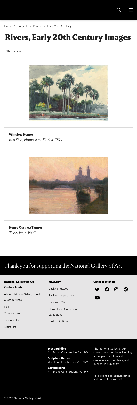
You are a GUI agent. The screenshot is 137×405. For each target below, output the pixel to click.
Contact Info (12, 313)
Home (8, 26)
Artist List (10, 327)
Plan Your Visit (58, 302)
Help (7, 306)
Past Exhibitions (58, 321)
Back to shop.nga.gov (61, 295)
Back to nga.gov (58, 288)
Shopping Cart (13, 320)
